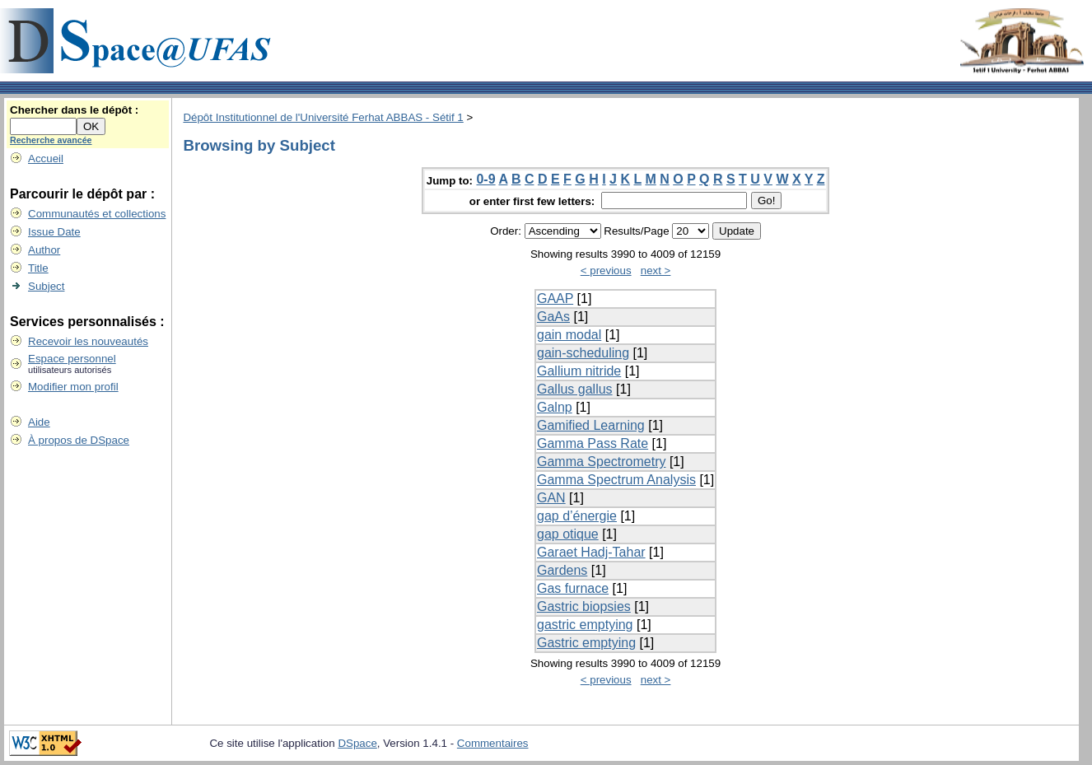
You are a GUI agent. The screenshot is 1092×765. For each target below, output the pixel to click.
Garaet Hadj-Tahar (591, 552)
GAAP (555, 299)
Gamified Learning (591, 425)
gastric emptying (585, 625)
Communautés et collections (97, 214)
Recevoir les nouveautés (88, 341)
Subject (46, 286)
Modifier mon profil (73, 386)
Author (44, 250)
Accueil (45, 158)
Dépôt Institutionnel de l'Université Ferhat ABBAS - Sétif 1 (323, 117)
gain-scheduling (583, 353)
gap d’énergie (577, 516)
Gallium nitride (579, 371)
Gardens (562, 570)
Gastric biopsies (584, 606)
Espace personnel (72, 358)
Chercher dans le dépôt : (74, 110)
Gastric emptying (586, 643)
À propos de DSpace (78, 440)
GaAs (553, 317)
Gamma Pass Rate (592, 443)
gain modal (569, 335)
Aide (39, 422)
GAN (551, 498)
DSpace (357, 743)
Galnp (554, 407)
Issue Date (54, 232)
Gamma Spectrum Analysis (616, 480)
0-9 (485, 179)
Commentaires (493, 743)
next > (656, 270)
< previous (606, 270)
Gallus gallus (575, 389)
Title (38, 268)
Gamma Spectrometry (601, 462)
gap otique (568, 534)
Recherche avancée (51, 140)
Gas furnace (573, 588)
